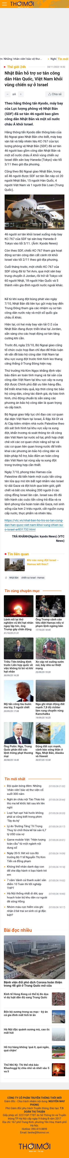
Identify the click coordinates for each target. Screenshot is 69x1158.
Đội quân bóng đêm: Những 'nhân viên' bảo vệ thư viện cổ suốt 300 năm (36, 790)
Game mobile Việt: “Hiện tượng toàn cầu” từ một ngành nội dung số (36, 843)
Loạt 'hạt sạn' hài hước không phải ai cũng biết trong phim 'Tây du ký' (36, 817)
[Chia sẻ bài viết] (54, 94)
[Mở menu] (4, 4)
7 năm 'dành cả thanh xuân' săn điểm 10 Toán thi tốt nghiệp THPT (36, 884)
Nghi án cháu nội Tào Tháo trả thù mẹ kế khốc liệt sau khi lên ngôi (36, 803)
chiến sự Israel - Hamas (32, 577)
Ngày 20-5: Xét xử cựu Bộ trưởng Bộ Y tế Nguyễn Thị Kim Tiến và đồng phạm (36, 857)
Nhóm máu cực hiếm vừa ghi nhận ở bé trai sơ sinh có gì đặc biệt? (36, 911)
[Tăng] (21, 94)
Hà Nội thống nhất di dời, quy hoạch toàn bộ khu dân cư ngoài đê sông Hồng (36, 897)
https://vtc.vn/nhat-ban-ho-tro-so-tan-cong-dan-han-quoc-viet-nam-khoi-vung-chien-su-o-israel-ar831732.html (34, 524)
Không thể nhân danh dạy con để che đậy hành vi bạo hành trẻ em (36, 870)
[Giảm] (7, 94)
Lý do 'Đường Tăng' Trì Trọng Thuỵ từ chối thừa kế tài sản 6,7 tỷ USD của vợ (36, 830)
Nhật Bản (13, 577)
